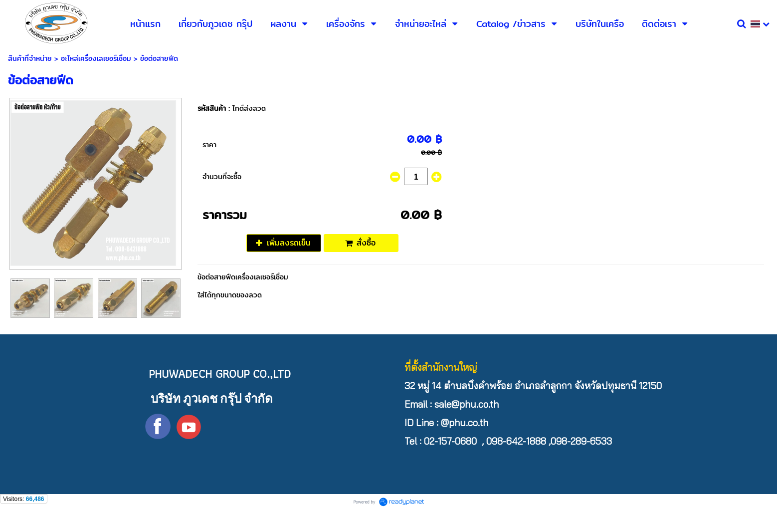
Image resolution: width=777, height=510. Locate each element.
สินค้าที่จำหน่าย (30, 58)
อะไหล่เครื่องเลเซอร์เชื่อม (96, 58)
